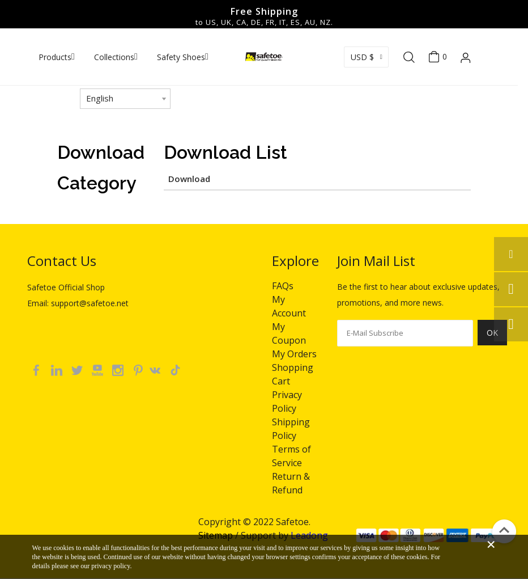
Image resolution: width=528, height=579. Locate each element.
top (504, 530)
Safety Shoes (181, 57)
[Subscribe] (492, 339)
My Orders (294, 354)
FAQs (282, 286)
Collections (114, 57)
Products (55, 57)
